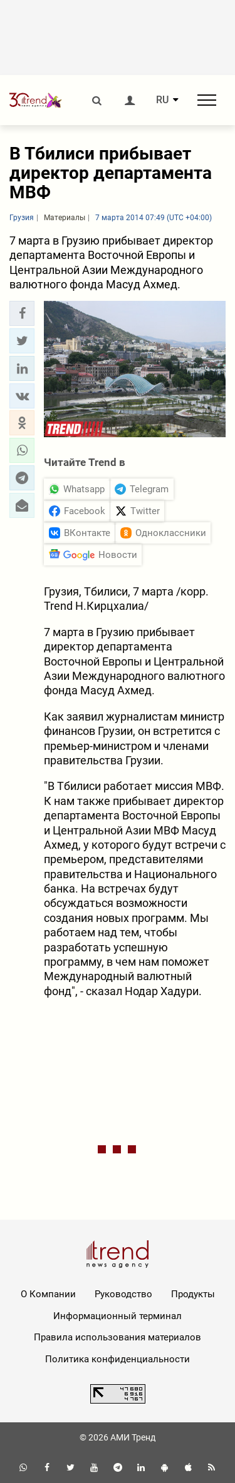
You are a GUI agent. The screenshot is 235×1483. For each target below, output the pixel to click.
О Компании (48, 1294)
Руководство (123, 1294)
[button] (22, 313)
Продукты (193, 1294)
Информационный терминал (117, 1316)
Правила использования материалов (117, 1337)
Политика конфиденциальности (117, 1359)
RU (162, 100)
